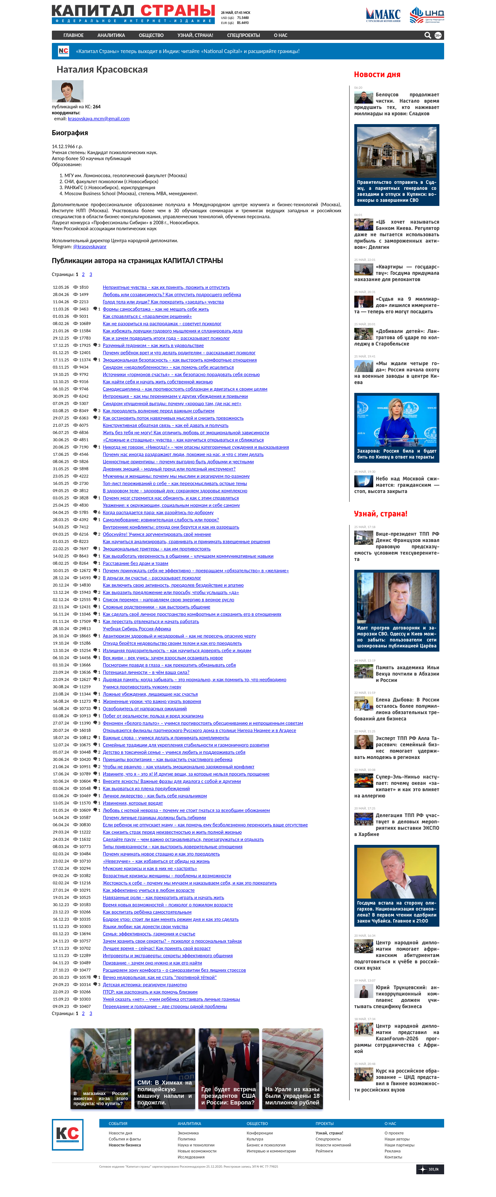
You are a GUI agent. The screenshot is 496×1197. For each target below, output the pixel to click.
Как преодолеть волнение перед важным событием (158, 410)
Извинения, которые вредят (133, 803)
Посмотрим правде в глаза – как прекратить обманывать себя (169, 665)
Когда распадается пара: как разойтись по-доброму (158, 512)
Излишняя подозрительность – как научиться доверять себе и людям (177, 650)
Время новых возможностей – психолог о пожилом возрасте (168, 904)
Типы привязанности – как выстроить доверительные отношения (172, 846)
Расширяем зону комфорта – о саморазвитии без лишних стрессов (174, 970)
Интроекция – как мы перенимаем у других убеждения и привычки (175, 396)
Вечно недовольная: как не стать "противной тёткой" (159, 977)
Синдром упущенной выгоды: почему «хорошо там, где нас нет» (172, 403)
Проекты (325, 1123)
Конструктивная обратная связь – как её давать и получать (165, 425)
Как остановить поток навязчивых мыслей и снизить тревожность (173, 418)
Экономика (188, 1132)
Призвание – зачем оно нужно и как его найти (152, 962)
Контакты (393, 1156)
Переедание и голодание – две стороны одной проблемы (165, 1006)
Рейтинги (324, 1150)
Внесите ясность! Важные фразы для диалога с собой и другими (172, 781)
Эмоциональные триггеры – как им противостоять (156, 548)
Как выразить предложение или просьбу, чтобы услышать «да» (171, 592)
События (118, 1123)
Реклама (393, 1150)
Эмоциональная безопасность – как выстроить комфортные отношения (180, 360)
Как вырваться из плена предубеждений (146, 788)
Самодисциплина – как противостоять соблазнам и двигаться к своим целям (185, 389)
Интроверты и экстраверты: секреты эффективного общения (168, 955)
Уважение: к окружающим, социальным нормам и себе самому (171, 505)
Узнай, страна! (195, 35)
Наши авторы (397, 1138)
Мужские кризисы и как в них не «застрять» (150, 868)
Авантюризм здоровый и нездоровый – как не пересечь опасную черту (179, 636)
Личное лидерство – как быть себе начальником (155, 795)
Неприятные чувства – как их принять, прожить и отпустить (166, 287)
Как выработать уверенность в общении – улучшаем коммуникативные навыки (188, 556)
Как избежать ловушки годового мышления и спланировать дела (172, 331)
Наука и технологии (196, 1144)
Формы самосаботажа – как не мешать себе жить (156, 309)
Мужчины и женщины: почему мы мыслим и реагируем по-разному (176, 476)
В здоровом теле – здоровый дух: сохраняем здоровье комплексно (175, 490)
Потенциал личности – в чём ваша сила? (146, 672)
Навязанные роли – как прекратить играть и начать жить (163, 897)
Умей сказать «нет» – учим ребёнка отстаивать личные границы (171, 999)
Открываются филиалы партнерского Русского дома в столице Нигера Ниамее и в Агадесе (199, 730)
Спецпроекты (243, 35)
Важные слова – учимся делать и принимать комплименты (166, 737)
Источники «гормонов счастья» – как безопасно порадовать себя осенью (181, 374)
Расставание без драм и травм (135, 563)
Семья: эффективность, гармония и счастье (149, 933)
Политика (187, 1138)
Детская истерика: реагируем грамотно (145, 984)
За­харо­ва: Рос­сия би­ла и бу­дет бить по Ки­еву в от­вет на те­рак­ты (397, 454)
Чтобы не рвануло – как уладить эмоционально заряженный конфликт (178, 766)
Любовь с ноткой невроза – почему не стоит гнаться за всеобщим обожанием (186, 810)
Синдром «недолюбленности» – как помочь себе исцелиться (168, 367)
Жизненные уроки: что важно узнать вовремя (152, 701)
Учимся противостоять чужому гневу (142, 686)
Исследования (191, 1156)
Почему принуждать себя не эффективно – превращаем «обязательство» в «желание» (196, 570)
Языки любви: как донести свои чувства (145, 926)
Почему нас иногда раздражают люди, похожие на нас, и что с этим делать (183, 454)
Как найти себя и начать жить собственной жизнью (158, 381)
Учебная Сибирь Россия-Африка (137, 628)
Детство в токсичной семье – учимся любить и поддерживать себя (174, 752)
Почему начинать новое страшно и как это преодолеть (161, 854)
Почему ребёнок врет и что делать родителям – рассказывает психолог (179, 352)
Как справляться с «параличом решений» (147, 316)
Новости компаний (333, 1144)
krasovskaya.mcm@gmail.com (99, 118)
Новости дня (377, 74)
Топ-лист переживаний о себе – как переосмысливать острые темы (175, 483)
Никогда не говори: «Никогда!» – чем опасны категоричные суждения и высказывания (196, 447)
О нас (280, 35)
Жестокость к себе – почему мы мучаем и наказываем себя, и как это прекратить (190, 883)
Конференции (260, 1132)
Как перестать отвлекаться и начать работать (151, 621)
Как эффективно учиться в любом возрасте (149, 890)
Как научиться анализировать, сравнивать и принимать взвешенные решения (186, 541)
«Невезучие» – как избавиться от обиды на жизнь (156, 861)
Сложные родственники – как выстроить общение (156, 607)
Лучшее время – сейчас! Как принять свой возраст (157, 948)
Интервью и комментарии (271, 1150)
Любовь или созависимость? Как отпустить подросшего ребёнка (172, 294)
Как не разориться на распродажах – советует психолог (162, 323)
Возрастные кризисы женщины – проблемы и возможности (167, 875)
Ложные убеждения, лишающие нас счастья (150, 694)
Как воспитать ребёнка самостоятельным (147, 912)
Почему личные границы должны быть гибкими (154, 817)
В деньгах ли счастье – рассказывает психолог (152, 577)
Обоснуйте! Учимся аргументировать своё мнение (157, 534)
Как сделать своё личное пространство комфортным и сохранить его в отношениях (192, 614)
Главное (74, 35)
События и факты (125, 1138)
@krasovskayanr (90, 246)
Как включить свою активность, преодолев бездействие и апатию (173, 585)
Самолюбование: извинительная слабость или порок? (161, 519)
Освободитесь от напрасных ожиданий (145, 708)
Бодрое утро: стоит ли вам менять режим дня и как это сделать (171, 919)
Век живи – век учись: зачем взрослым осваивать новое (163, 657)
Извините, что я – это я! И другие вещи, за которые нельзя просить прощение (186, 774)
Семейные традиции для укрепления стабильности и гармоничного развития (186, 745)
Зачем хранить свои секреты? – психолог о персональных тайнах (172, 941)
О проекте (394, 1132)
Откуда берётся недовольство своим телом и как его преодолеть (172, 643)
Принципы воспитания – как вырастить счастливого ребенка (167, 759)
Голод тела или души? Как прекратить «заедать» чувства (163, 301)
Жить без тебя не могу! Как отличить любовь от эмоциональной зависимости (186, 432)
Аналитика (111, 35)
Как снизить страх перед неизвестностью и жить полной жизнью (172, 832)
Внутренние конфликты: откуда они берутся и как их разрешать (171, 527)
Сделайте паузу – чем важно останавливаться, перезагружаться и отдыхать (183, 839)
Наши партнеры (399, 1144)
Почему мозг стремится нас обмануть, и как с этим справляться (171, 498)
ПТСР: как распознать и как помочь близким (150, 992)
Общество (151, 35)
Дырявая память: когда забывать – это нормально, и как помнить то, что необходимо (194, 679)
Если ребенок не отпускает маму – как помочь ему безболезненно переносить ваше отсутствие (205, 824)
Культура (255, 1138)
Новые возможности (197, 1150)
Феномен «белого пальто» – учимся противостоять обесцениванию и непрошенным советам (203, 723)
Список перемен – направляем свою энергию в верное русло (168, 599)
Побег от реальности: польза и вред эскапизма (153, 716)
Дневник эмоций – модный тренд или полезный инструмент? (169, 469)
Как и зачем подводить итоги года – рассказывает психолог (166, 338)
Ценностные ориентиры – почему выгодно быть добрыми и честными (178, 461)
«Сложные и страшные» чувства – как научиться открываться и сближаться (183, 439)
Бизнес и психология (266, 1144)
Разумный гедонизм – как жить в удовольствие (153, 345)
